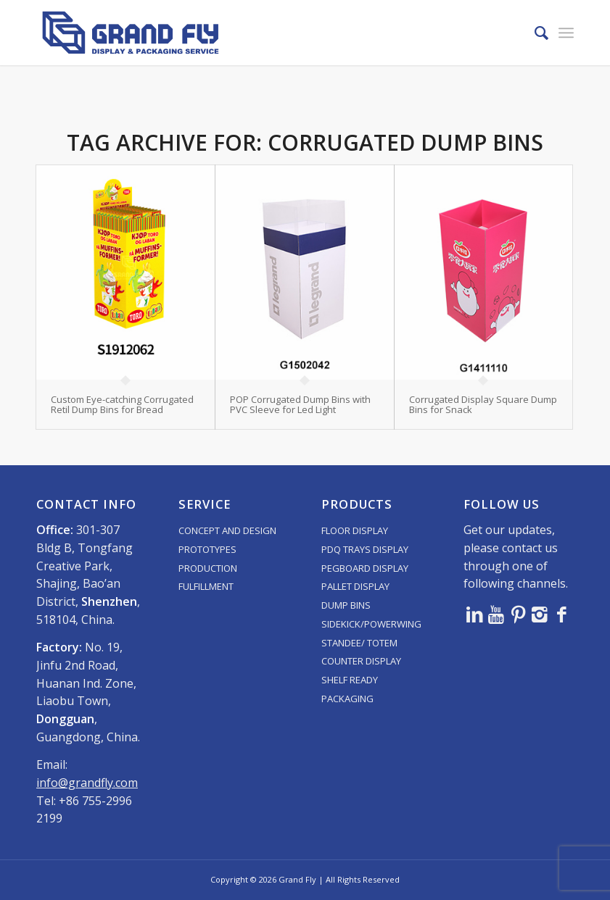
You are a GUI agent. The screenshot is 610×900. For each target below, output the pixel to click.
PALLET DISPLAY (355, 586)
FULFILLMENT (206, 586)
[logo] (130, 32)
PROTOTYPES (207, 549)
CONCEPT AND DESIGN (227, 530)
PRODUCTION (207, 568)
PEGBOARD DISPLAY (364, 568)
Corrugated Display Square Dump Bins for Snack (483, 404)
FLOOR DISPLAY (354, 530)
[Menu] (566, 32)
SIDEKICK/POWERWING (371, 623)
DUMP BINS (346, 605)
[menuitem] (534, 32)
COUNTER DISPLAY (361, 660)
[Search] (534, 32)
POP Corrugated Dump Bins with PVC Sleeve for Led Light (300, 404)
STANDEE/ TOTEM (359, 642)
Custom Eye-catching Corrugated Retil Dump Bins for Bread (122, 404)
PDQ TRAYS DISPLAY (364, 549)
